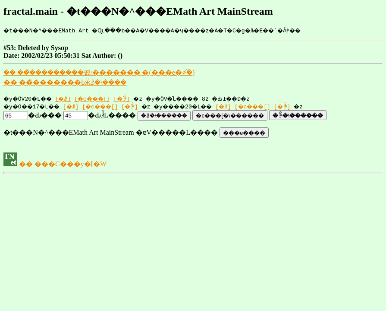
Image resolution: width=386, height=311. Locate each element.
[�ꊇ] (133, 98)
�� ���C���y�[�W (63, 164)
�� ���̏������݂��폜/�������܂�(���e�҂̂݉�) (99, 72)
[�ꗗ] (69, 98)
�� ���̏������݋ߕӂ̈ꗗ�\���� (64, 82)
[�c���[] (101, 98)
